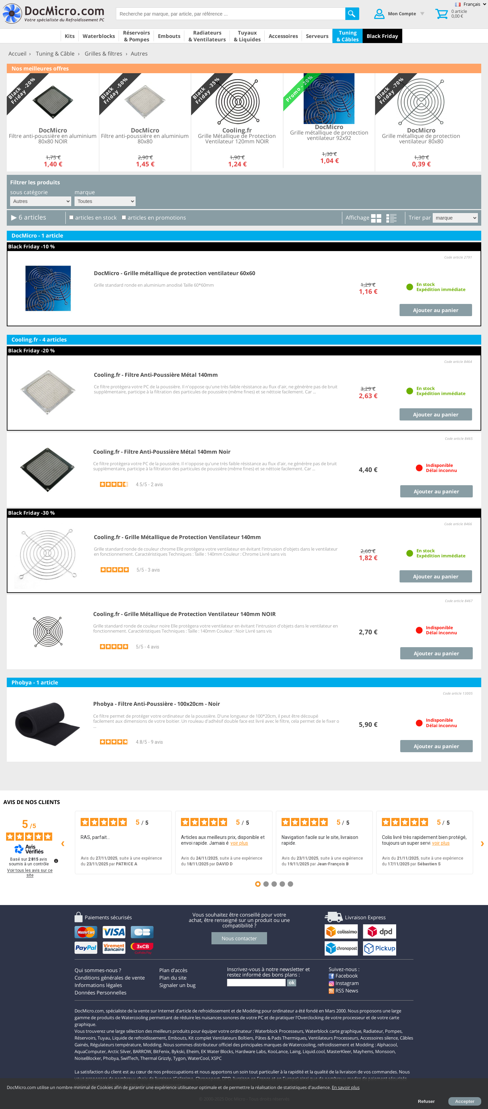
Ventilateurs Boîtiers (232, 1038)
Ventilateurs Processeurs (333, 1038)
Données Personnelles (100, 992)
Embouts (177, 1038)
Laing (295, 1051)
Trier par (420, 217)
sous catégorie (29, 192)
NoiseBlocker (88, 1058)
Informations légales (98, 985)
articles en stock (96, 217)
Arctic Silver (119, 1051)
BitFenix (161, 1051)
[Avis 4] (282, 884)
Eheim (192, 1051)
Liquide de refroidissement (139, 1038)
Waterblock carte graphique (333, 1031)
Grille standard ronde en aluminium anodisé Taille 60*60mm (154, 285)
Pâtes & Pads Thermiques (280, 1038)
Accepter (464, 1101)
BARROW (142, 1051)
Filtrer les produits (35, 182)
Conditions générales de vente (110, 977)
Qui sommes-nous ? (98, 970)
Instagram (344, 983)
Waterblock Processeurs (279, 1031)
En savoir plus (346, 1087)
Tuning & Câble (55, 53)
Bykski (177, 1051)
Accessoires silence (379, 1038)
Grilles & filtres (103, 53)
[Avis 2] (266, 884)
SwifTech (129, 1058)
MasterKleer (339, 1051)
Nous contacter (239, 938)
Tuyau (104, 1038)
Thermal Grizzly (155, 1058)
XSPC (216, 1058)
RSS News (343, 990)
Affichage (357, 217)
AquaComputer (90, 1051)
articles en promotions (157, 217)
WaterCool (198, 1058)
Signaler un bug (177, 985)
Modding (152, 1045)
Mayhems (363, 1051)
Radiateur (373, 1031)
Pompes (393, 1031)
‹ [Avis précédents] (63, 842)
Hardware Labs (250, 1051)
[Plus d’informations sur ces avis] (55, 860)
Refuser (426, 1101)
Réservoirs (85, 1038)
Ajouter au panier (436, 310)
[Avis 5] (290, 884)
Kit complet (199, 1038)
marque (85, 192)
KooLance (278, 1051)
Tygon (179, 1058)
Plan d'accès (173, 970)
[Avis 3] (274, 884)
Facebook (343, 975)
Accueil (17, 53)
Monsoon (385, 1051)
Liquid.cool (314, 1051)
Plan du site (172, 977)
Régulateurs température (115, 1045)
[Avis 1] (258, 884)
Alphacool (387, 1045)
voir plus (239, 843)
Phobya (111, 1058)
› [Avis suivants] (483, 842)
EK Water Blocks (217, 1051)
